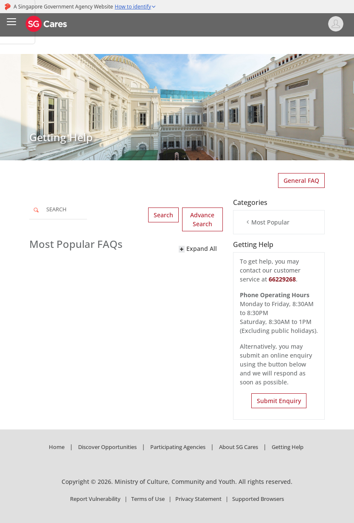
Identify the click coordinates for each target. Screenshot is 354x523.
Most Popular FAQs (76, 244)
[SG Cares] (46, 23)
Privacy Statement (198, 499)
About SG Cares (238, 447)
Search (163, 215)
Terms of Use (148, 499)
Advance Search (202, 219)
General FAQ (301, 180)
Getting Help (287, 447)
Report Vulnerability (95, 499)
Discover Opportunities (107, 447)
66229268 (282, 279)
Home (57, 447)
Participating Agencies (177, 447)
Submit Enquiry (279, 401)
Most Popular (267, 222)
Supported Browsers (258, 499)
